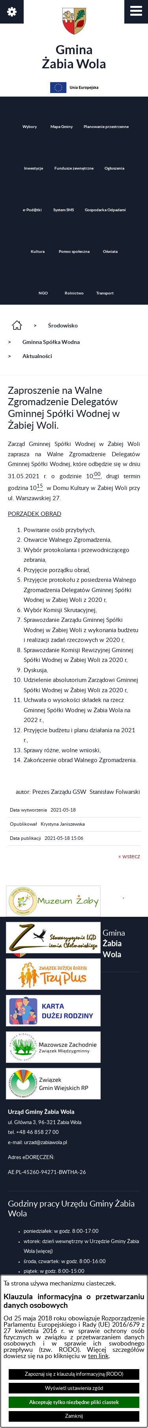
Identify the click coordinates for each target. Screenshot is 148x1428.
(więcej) (44, 1251)
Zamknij (74, 1416)
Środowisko (63, 325)
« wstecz (129, 856)
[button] (136, 12)
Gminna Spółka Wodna (51, 342)
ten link (98, 1356)
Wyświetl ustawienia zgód (74, 1388)
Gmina (74, 39)
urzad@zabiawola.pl (45, 1142)
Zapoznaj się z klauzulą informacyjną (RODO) (74, 1374)
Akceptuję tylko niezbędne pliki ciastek (74, 1402)
